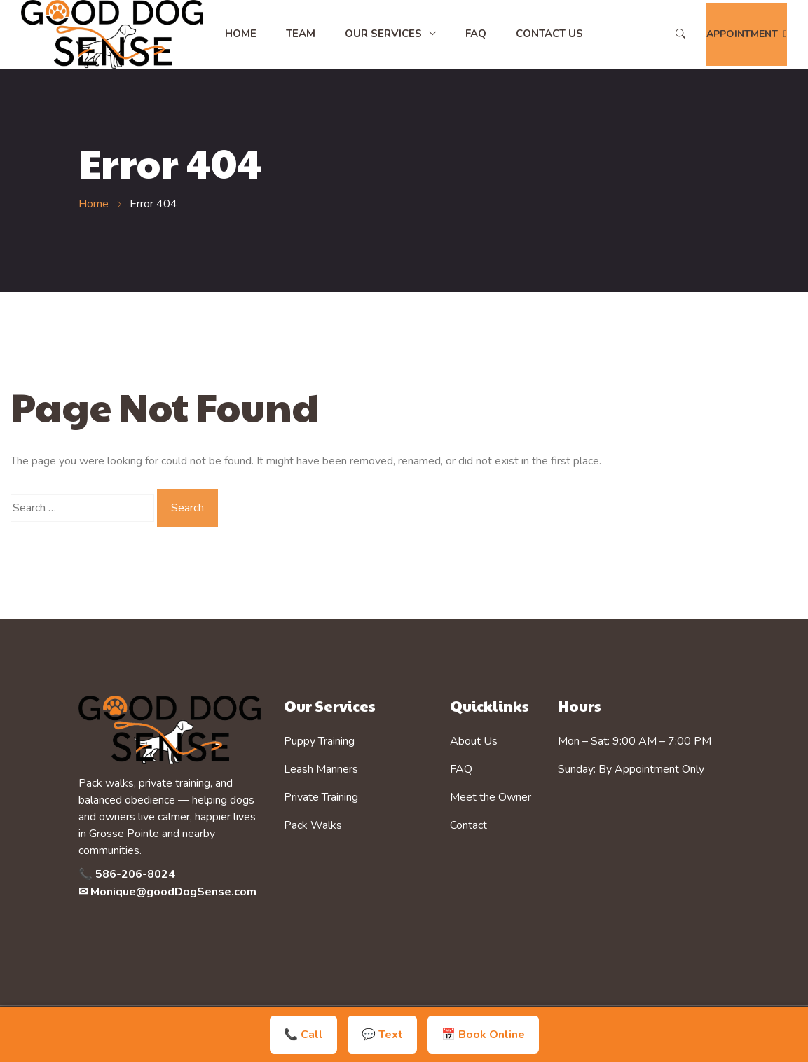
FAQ (475, 34)
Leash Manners (321, 769)
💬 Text (382, 1034)
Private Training (321, 797)
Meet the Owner (490, 797)
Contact (468, 825)
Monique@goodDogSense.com (173, 891)
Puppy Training (319, 741)
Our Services (383, 34)
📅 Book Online (483, 1034)
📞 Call (303, 1034)
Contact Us (549, 34)
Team (300, 34)
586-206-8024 (135, 874)
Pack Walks (313, 825)
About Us (474, 741)
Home (240, 34)
